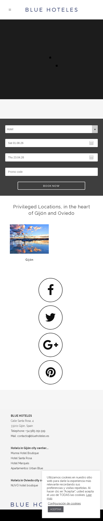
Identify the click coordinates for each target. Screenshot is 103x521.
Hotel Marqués (20, 463)
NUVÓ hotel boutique (24, 485)
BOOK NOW (51, 185)
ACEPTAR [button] (55, 509)
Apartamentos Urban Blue (27, 468)
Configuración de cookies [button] (64, 503)
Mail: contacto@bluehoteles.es (30, 436)
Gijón (16, 259)
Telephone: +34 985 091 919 (28, 430)
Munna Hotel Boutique (25, 453)
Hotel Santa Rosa (21, 458)
